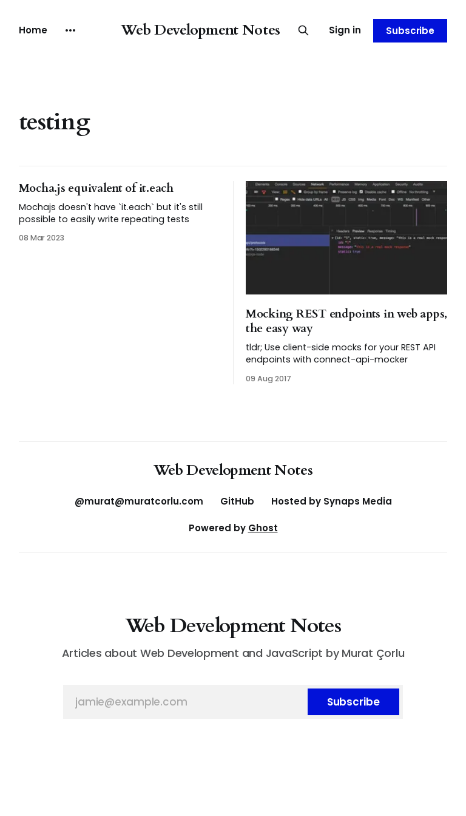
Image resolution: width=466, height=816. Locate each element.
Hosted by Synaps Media (331, 501)
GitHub (237, 501)
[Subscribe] (353, 701)
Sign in (345, 30)
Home (33, 30)
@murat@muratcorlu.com (139, 501)
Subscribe (410, 30)
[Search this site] (303, 30)
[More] (70, 30)
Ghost (263, 528)
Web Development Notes (200, 30)
